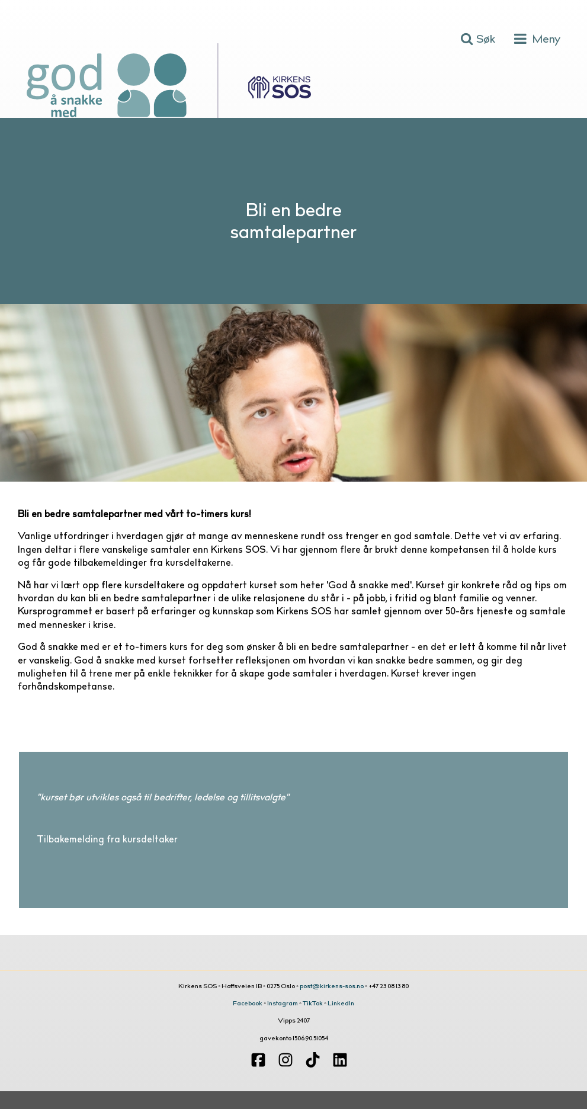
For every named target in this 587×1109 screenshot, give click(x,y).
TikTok (313, 1004)
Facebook (247, 1004)
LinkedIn (341, 1004)
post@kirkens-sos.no (332, 986)
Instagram (282, 1004)
